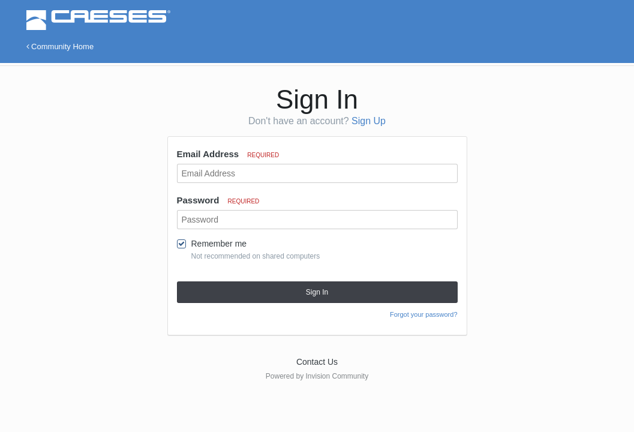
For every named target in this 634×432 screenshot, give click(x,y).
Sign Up (368, 121)
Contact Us (317, 362)
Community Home (60, 46)
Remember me (219, 243)
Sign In (317, 292)
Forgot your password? (424, 314)
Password (218, 200)
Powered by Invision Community (317, 376)
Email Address (228, 154)
